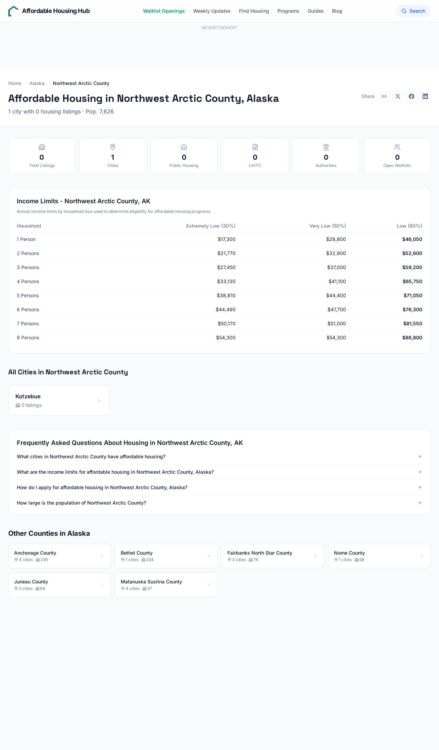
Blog (337, 11)
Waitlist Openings (164, 11)
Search (413, 11)
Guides (316, 11)
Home (14, 83)
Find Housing (254, 11)
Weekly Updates (212, 11)
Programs (288, 11)
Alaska (37, 83)
